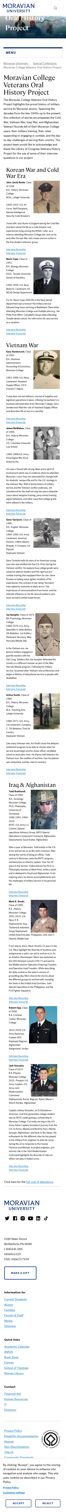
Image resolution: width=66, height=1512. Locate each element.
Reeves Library (14, 1373)
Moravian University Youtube (30, 1218)
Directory (10, 1410)
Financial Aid (12, 1394)
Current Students (15, 1299)
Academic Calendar (17, 1347)
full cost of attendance (39, 1182)
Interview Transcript (16, 253)
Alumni (8, 1305)
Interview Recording (16, 249)
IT (5, 1404)
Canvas (9, 1363)
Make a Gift (20, 1273)
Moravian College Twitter (7, 1218)
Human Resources (16, 1399)
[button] (55, 8)
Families (9, 1310)
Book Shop (11, 1357)
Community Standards (18, 1457)
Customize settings (14, 1492)
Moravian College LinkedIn (38, 1218)
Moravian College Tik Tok (46, 1218)
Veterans (10, 1326)
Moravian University (16, 63)
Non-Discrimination (16, 1447)
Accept (18, 1503)
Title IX (8, 1452)
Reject (48, 1503)
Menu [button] (62, 8)
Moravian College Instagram (22, 1218)
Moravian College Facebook (15, 1218)
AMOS (8, 1352)
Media (8, 1321)
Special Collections (45, 63)
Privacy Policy (11, 1487)
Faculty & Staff (13, 1315)
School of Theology (16, 1368)
